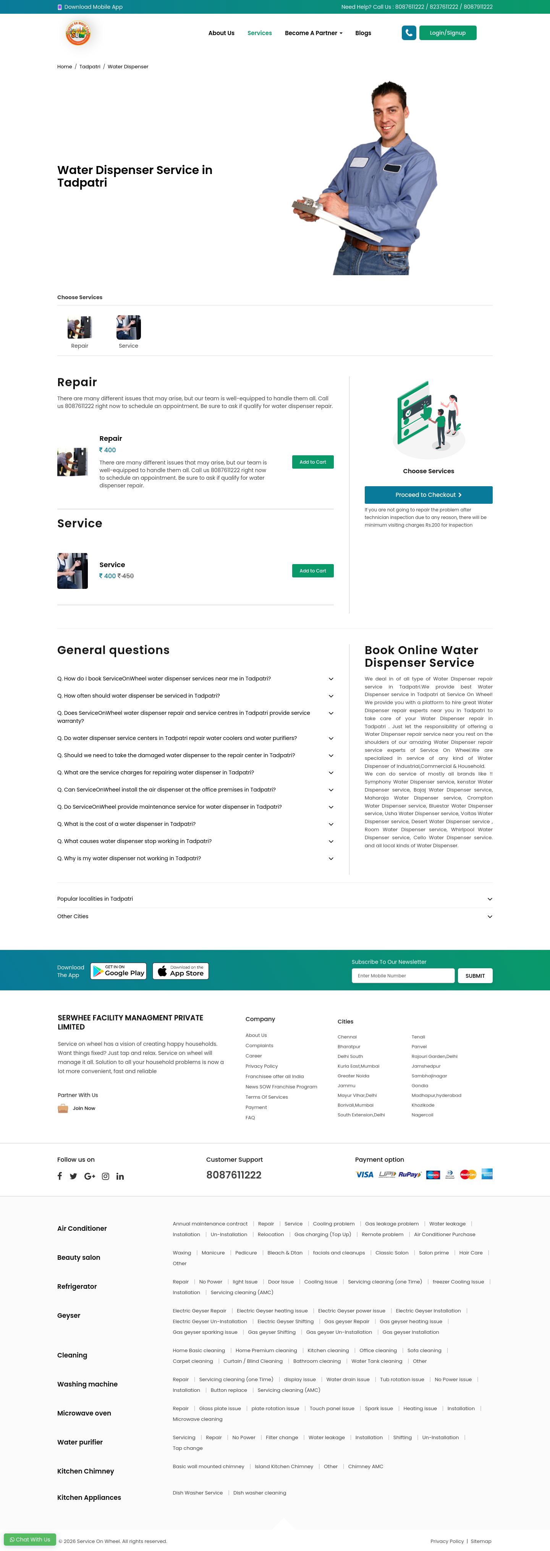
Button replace (230, 1390)
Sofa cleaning (425, 1350)
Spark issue (380, 1408)
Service (128, 332)
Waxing (182, 1252)
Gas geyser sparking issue (206, 1332)
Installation (187, 1234)
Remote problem (383, 1234)
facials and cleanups (339, 1252)
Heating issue (421, 1408)
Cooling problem (334, 1223)
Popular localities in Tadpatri (95, 899)
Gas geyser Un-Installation (340, 1332)
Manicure (214, 1252)
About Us (222, 33)
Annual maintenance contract (211, 1223)
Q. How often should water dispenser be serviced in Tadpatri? (138, 696)
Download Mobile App (90, 7)
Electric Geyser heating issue (273, 1310)
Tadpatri (89, 66)
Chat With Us (30, 1539)
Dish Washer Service (198, 1492)
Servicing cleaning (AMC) (242, 1292)
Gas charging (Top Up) (323, 1234)
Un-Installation (230, 1234)
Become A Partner (313, 33)
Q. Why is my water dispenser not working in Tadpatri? (129, 858)
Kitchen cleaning (329, 1350)
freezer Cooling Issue (459, 1281)
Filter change (282, 1437)
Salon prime (434, 1252)
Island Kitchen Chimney (284, 1466)
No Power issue (454, 1379)
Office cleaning (378, 1350)
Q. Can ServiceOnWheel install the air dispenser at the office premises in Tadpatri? (166, 789)
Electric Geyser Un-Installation (211, 1321)
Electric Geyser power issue (352, 1310)
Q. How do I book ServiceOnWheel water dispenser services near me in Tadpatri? (164, 678)
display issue (300, 1379)
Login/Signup (448, 33)
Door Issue (281, 1281)
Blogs (364, 33)
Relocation (271, 1234)
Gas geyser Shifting (272, 1332)
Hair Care (471, 1252)
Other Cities (72, 916)
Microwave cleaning (198, 1419)
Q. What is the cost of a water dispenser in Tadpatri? (126, 824)
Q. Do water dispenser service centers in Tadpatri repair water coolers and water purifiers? (177, 738)
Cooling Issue (321, 1281)
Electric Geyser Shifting (286, 1321)
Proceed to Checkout (429, 495)
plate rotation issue (276, 1408)
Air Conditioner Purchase (444, 1234)
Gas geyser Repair (347, 1321)
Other (180, 1263)
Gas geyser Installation (411, 1332)
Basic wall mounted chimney (209, 1466)
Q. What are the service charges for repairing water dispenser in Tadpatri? (155, 772)
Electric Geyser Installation (429, 1310)
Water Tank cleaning (377, 1361)
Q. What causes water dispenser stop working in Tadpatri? (134, 841)
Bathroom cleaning (317, 1361)
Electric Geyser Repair (200, 1310)
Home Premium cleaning (267, 1350)
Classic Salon (392, 1252)
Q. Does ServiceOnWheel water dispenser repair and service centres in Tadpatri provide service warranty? (183, 717)
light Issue (246, 1281)
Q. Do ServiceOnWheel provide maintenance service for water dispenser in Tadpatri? (169, 807)
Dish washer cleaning (259, 1492)
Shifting (403, 1437)
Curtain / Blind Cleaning (253, 1361)
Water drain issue (349, 1379)
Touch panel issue (333, 1408)
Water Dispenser (128, 66)
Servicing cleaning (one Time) (386, 1281)
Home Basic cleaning (199, 1350)
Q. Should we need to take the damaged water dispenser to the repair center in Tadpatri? (176, 755)
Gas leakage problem (392, 1223)
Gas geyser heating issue (412, 1321)
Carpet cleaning (194, 1361)
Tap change (188, 1448)
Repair (80, 332)
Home (64, 66)
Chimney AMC (365, 1466)
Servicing (185, 1437)
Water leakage (448, 1223)
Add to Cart (313, 462)
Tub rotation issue (402, 1379)
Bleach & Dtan (285, 1252)
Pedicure (246, 1252)
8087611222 (234, 1175)
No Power (211, 1281)
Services (259, 33)
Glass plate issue (221, 1408)
